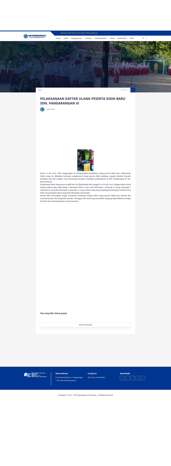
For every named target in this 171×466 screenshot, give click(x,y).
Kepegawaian (76, 38)
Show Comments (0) (85, 325)
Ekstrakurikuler (101, 38)
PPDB (131, 38)
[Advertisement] (65, 15)
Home (58, 38)
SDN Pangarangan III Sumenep (85, 395)
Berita (112, 38)
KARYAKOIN (122, 38)
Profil (66, 38)
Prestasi (88, 38)
